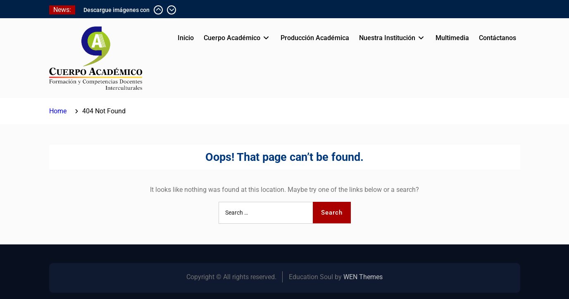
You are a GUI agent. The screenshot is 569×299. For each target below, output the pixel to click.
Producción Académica (315, 38)
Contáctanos (497, 38)
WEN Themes (363, 277)
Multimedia (452, 38)
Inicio (186, 38)
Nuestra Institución (387, 38)
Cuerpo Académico (232, 38)
